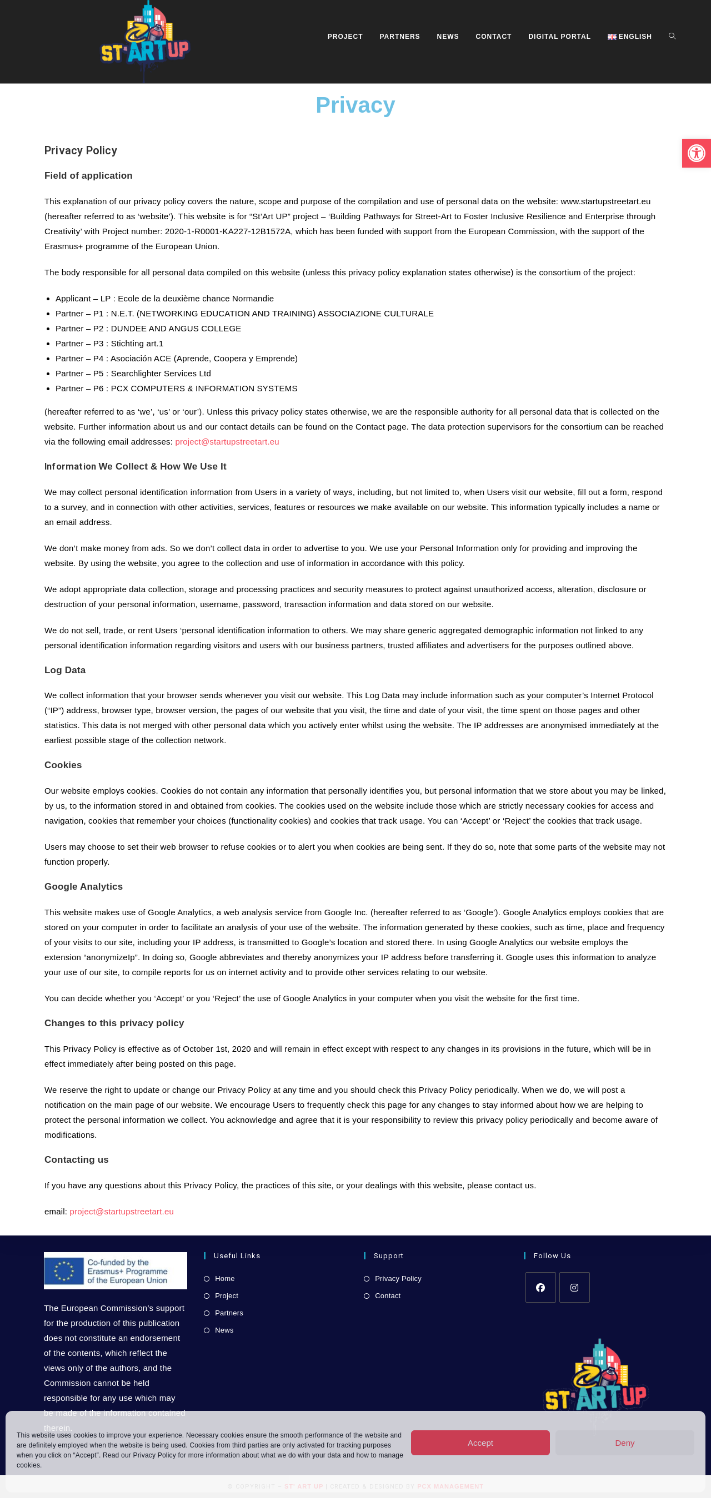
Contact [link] (387, 1296)
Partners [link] (229, 1313)
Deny (624, 1442)
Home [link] (224, 1278)
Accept (480, 1442)
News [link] (224, 1330)
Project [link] (226, 1296)
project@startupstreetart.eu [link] (227, 441)
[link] (696, 153)
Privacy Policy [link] (154, 1455)
